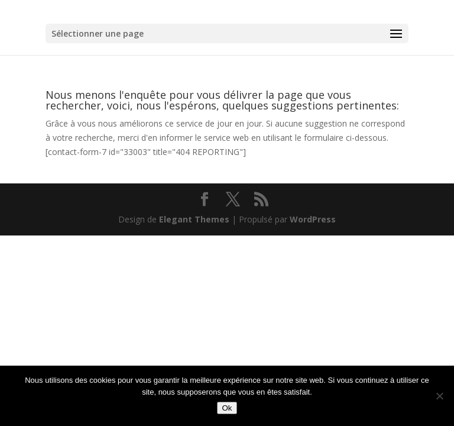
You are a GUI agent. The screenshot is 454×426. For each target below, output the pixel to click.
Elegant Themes (194, 219)
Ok (227, 408)
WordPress (313, 219)
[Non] (439, 396)
